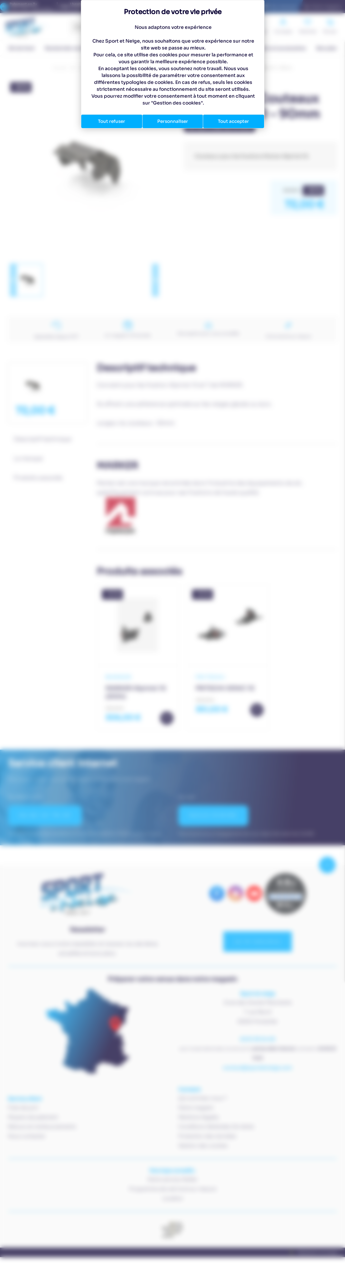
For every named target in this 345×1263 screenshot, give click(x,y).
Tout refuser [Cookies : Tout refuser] (112, 121)
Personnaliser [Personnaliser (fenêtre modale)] (173, 121)
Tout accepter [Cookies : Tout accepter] (233, 121)
